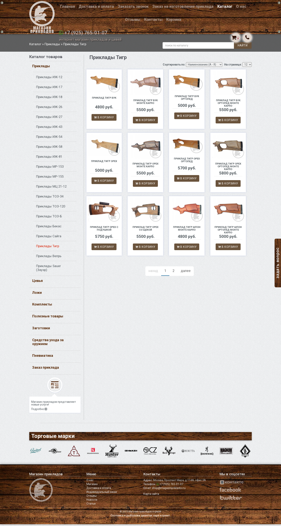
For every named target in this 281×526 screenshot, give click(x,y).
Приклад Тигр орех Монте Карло (145, 167)
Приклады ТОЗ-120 (50, 208)
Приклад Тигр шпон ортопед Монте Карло (228, 232)
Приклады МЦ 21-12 (51, 188)
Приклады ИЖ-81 (49, 158)
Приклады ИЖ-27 (49, 118)
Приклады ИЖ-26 (49, 109)
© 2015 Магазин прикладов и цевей (140, 513)
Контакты (153, 19)
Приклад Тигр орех (104, 162)
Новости (91, 501)
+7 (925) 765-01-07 (85, 33)
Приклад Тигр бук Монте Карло (145, 103)
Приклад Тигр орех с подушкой (104, 230)
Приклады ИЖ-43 (49, 128)
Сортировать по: (174, 66)
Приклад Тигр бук (104, 99)
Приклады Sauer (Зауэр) (48, 270)
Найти (243, 47)
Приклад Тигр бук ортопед (187, 99)
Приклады (52, 46)
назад (153, 272)
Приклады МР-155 (50, 178)
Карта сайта (151, 495)
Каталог (224, 6)
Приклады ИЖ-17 (49, 89)
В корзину (104, 119)
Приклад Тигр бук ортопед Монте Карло (228, 105)
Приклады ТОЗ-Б (49, 218)
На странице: (233, 66)
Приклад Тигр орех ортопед (187, 162)
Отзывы (132, 19)
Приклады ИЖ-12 (49, 79)
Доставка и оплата (96, 6)
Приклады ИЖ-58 (49, 148)
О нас (241, 6)
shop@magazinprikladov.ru (169, 489)
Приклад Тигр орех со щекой (145, 230)
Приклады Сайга (48, 238)
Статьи (91, 505)
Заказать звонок (133, 6)
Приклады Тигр (47, 248)
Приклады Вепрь (48, 258)
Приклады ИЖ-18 (49, 99)
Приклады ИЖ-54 (49, 138)
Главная (67, 6)
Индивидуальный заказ (101, 493)
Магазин (92, 485)
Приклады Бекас (48, 228)
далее (186, 272)
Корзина (173, 19)
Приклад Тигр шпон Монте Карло (186, 230)
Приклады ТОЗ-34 (49, 198)
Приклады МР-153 (50, 168)
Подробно (39, 411)
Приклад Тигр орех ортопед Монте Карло (228, 168)
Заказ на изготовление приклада (182, 6)
